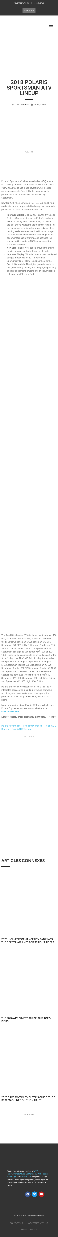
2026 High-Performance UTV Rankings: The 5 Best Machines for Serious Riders (27, 941)
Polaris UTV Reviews (22, 729)
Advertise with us (21, 3)
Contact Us (39, 3)
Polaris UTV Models (32, 725)
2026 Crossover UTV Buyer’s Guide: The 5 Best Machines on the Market (28, 1099)
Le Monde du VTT (33, 1174)
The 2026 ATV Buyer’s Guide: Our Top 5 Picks (26, 1020)
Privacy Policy (29, 1229)
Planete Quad (19, 1174)
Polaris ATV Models (10, 725)
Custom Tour (25, 1177)
